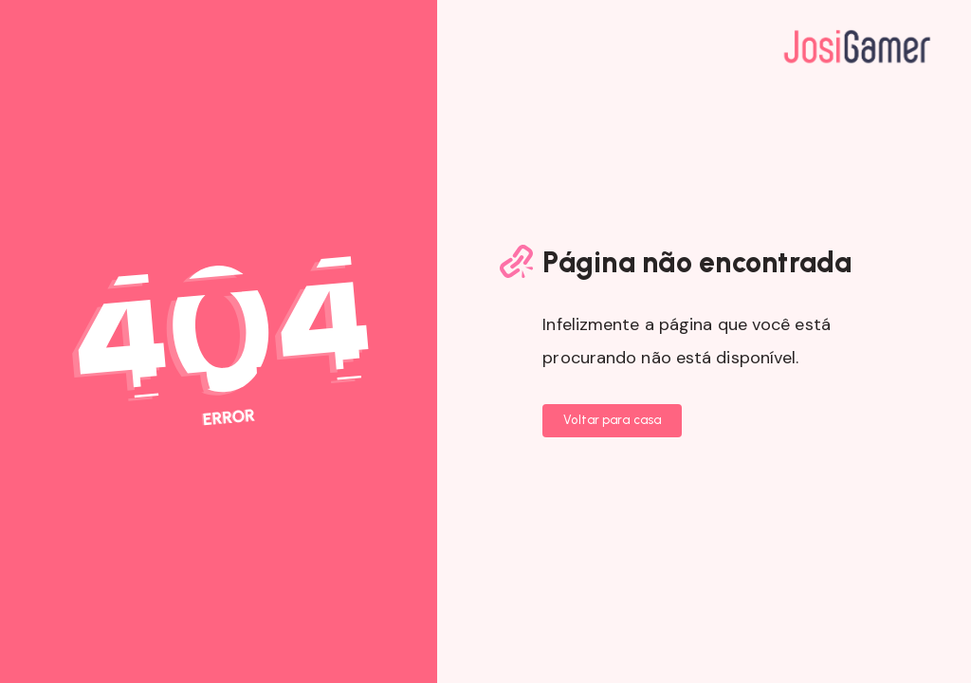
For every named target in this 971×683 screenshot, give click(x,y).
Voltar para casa (612, 420)
